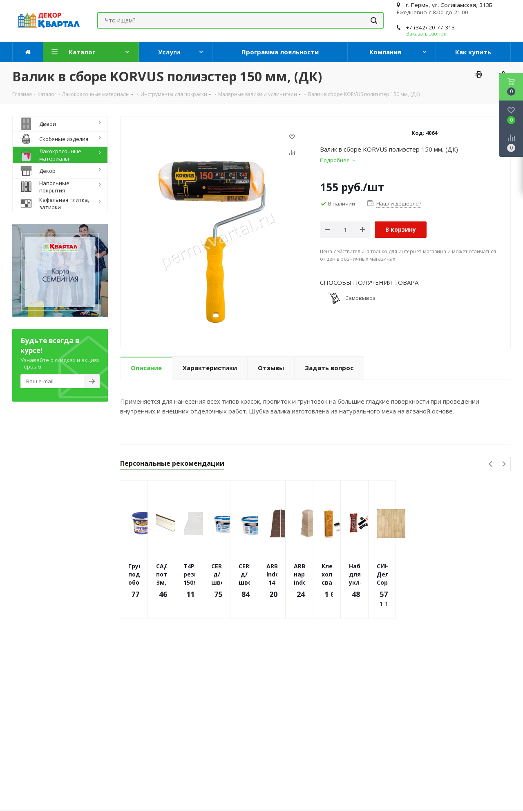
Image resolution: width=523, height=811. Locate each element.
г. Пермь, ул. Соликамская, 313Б (449, 5)
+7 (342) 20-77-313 (430, 27)
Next (504, 464)
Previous (491, 464)
